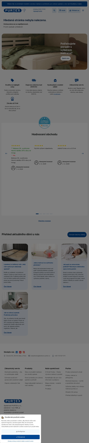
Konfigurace (20, 431)
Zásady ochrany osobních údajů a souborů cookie (20, 441)
